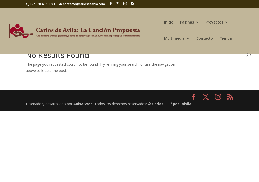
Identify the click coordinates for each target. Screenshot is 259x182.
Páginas (187, 22)
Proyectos (214, 22)
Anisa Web (83, 103)
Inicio (169, 22)
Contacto (204, 39)
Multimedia (174, 39)
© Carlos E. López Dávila (169, 103)
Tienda (226, 39)
